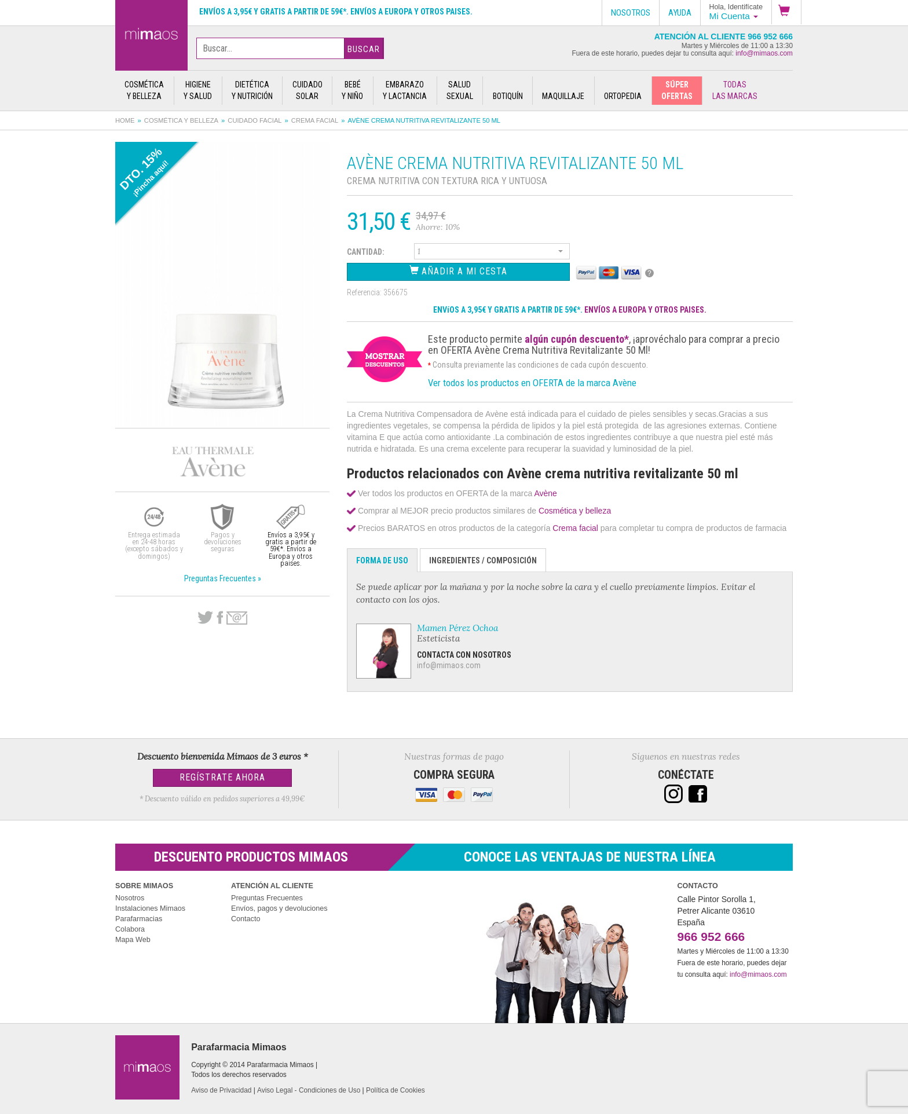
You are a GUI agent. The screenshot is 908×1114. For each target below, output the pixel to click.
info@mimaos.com (764, 53)
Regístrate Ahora (222, 777)
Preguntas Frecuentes (267, 898)
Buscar (363, 49)
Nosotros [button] (630, 13)
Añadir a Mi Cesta (458, 270)
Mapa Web (133, 940)
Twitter (205, 618)
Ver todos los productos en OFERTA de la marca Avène (532, 383)
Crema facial (314, 120)
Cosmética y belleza (181, 120)
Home (125, 120)
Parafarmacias (138, 919)
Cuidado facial (254, 120)
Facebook (220, 618)
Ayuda (679, 13)
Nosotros (129, 898)
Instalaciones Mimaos (150, 908)
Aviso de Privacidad (221, 1090)
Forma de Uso (382, 560)
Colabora (130, 929)
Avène (545, 493)
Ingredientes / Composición (483, 560)
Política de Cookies (395, 1090)
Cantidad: (366, 251)
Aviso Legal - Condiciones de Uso (308, 1090)
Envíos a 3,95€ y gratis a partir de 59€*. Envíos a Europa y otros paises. (336, 11)
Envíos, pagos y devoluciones (279, 908)
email (236, 618)
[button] (786, 12)
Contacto (245, 919)
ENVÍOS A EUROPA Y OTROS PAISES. (645, 309)
